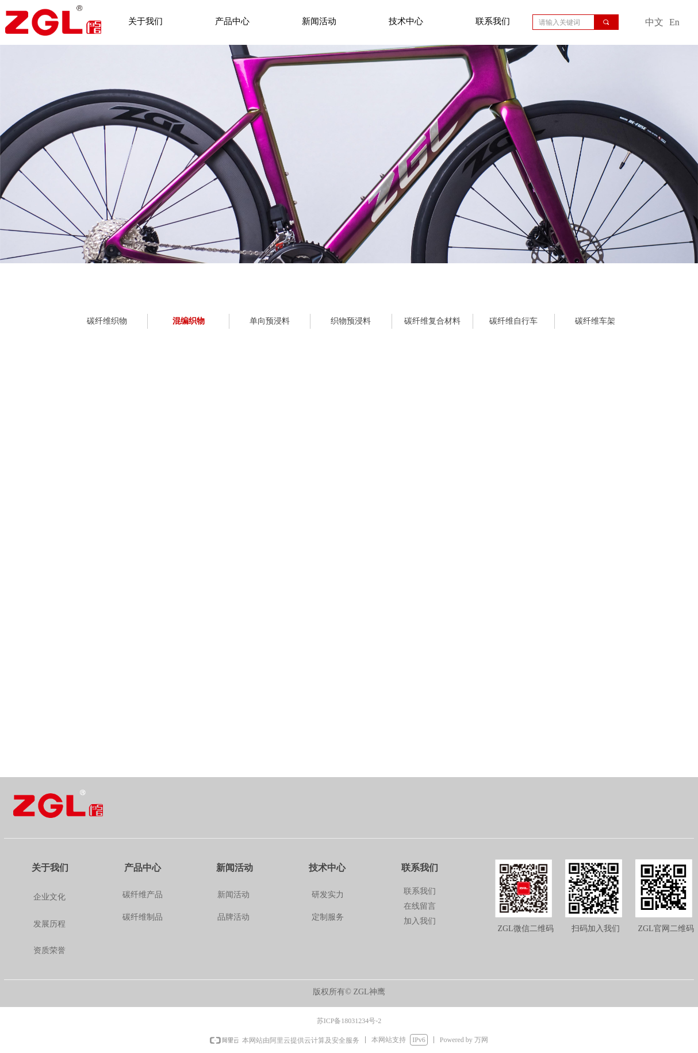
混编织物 (188, 321)
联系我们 (492, 21)
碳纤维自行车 (513, 321)
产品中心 (232, 21)
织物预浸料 (351, 321)
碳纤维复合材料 (432, 321)
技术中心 (406, 21)
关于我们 (145, 21)
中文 (654, 22)
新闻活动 (319, 21)
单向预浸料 (270, 321)
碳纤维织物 (107, 321)
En (674, 22)
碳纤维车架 (595, 321)
